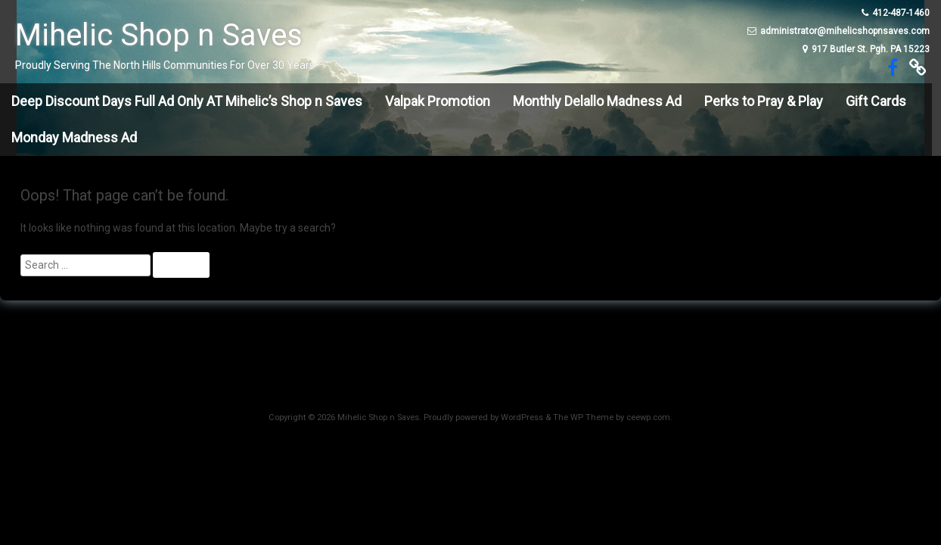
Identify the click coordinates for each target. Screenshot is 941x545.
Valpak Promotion (437, 101)
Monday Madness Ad (74, 137)
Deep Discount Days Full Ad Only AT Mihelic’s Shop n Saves (186, 101)
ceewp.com (648, 417)
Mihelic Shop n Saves (159, 35)
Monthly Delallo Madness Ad (597, 101)
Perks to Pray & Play (763, 101)
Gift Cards (876, 101)
